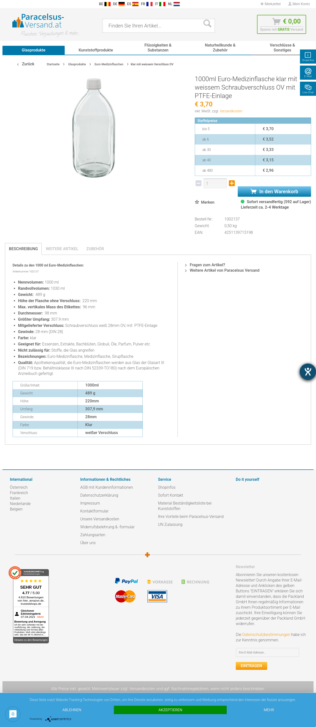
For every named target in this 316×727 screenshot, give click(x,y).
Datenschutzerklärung (99, 495)
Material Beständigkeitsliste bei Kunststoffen (185, 506)
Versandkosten (231, 111)
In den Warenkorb (274, 191)
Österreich (19, 487)
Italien (15, 498)
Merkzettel (270, 4)
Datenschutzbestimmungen (266, 634)
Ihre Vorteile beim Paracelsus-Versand (191, 516)
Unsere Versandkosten (99, 519)
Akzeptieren (170, 710)
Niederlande (20, 503)
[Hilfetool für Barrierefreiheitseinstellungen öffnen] (308, 372)
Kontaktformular (94, 511)
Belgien (16, 509)
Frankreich (19, 492)
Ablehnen (71, 710)
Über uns (88, 542)
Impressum (90, 503)
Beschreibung (23, 248)
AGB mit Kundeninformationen (106, 487)
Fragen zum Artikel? (205, 265)
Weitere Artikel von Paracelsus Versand (222, 270)
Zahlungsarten (92, 535)
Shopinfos (167, 487)
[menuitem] (12, 4)
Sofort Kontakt (170, 495)
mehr (269, 710)
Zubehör (95, 248)
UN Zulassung (170, 524)
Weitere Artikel (62, 248)
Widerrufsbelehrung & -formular (107, 527)
